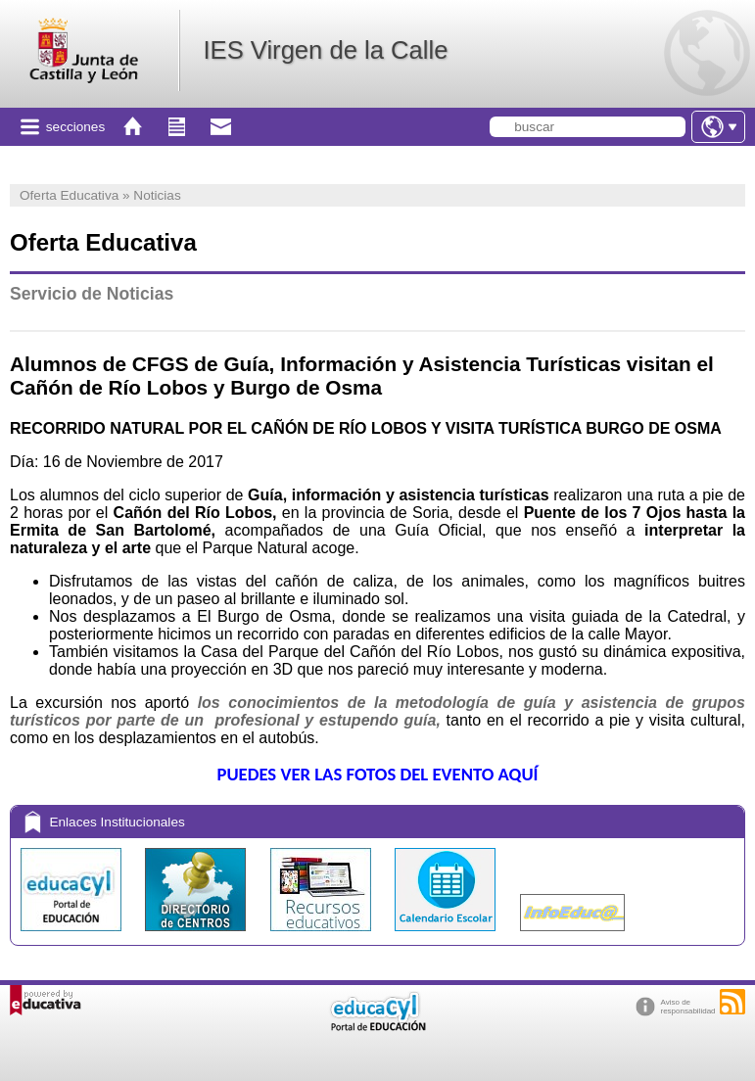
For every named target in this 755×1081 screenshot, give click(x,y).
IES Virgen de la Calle (325, 50)
